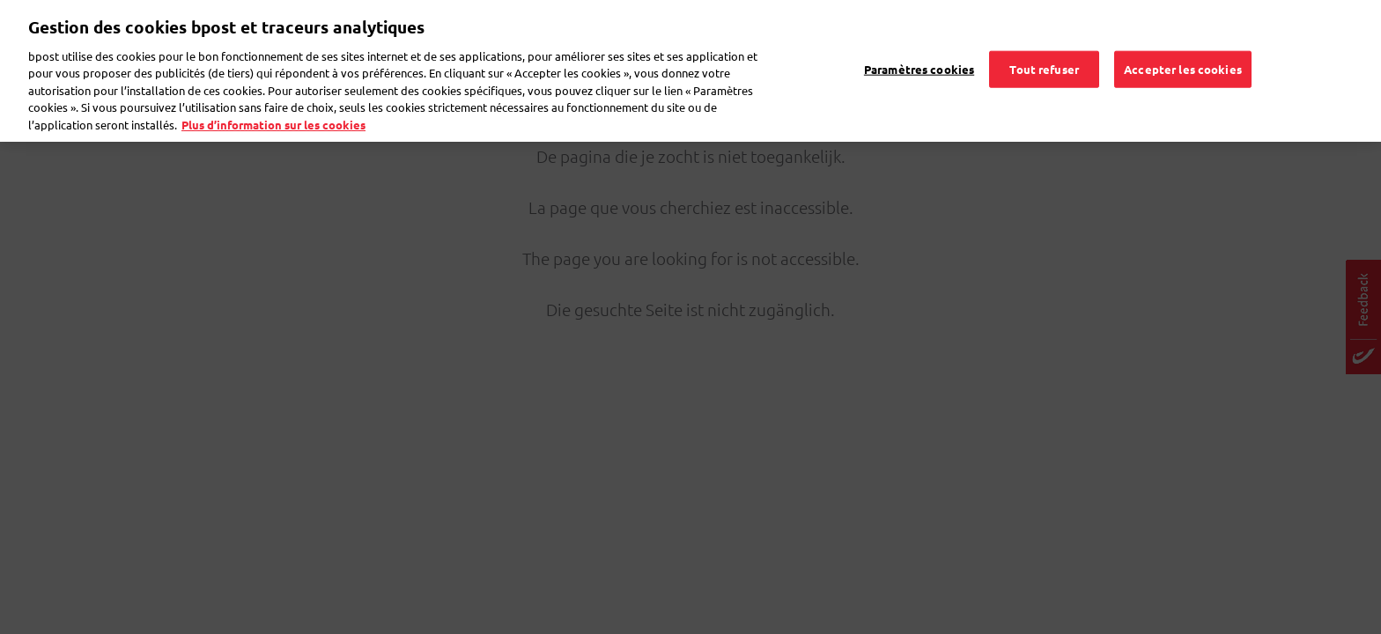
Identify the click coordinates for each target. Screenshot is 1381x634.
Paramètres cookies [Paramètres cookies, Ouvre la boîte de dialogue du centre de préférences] (919, 45)
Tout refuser (1044, 45)
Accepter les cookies (1183, 45)
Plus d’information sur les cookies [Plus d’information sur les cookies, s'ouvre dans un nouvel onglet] (273, 100)
